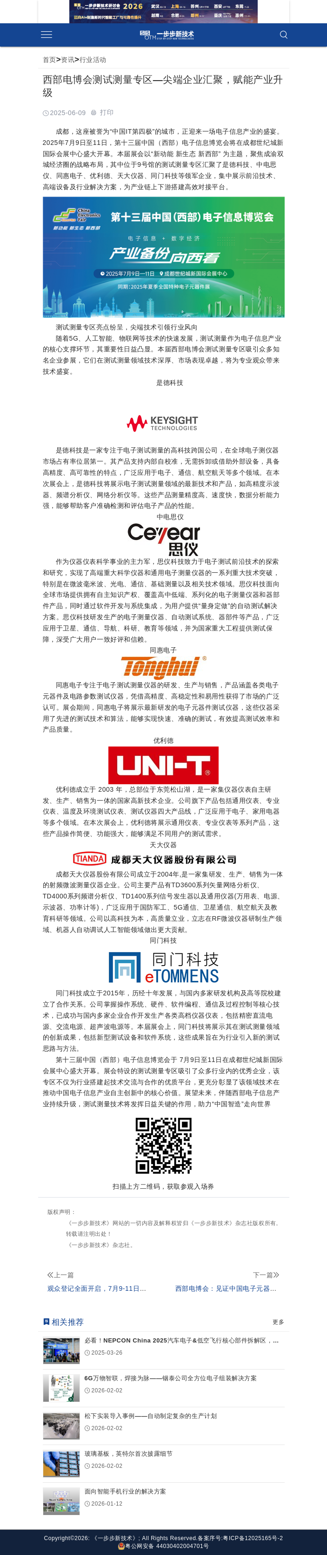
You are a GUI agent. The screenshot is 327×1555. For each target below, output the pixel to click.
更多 (278, 1322)
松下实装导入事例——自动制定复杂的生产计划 (151, 1415)
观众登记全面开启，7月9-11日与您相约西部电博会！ (127, 1288)
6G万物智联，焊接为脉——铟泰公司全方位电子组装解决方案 (171, 1378)
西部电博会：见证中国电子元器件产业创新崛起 (246, 1288)
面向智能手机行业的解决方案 (126, 1491)
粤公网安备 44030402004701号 (163, 1546)
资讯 (67, 59)
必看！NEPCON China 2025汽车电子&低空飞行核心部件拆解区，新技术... (182, 1341)
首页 (49, 59)
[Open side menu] (46, 35)
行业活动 (93, 59)
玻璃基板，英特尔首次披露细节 (129, 1453)
